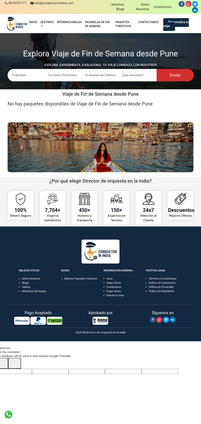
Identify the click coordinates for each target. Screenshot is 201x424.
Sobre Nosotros (31, 278)
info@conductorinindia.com (52, 3)
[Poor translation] (14, 363)
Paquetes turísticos (123, 24)
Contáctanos (162, 7)
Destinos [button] (47, 22)
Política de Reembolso (161, 291)
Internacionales (69, 22)
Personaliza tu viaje (176, 24)
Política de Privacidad (161, 286)
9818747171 (15, 3)
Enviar (175, 75)
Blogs (25, 282)
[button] (22, 147)
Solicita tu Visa (115, 295)
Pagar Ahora (113, 282)
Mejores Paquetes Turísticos (80, 278)
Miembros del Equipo (34, 291)
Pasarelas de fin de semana (97, 24)
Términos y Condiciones (162, 278)
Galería (26, 286)
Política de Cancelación (162, 282)
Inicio (33, 22)
